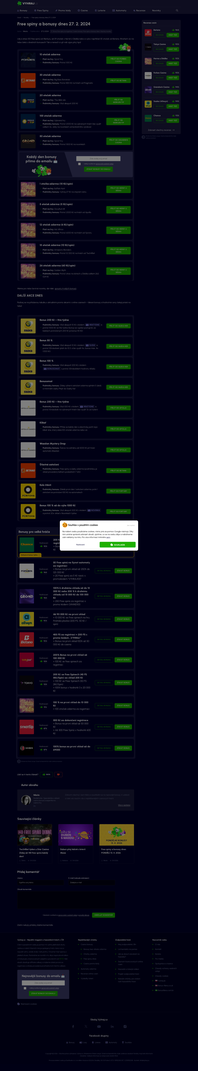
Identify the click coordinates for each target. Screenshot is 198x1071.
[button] (131, 525)
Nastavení (80, 545)
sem (108, 537)
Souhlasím (119, 545)
